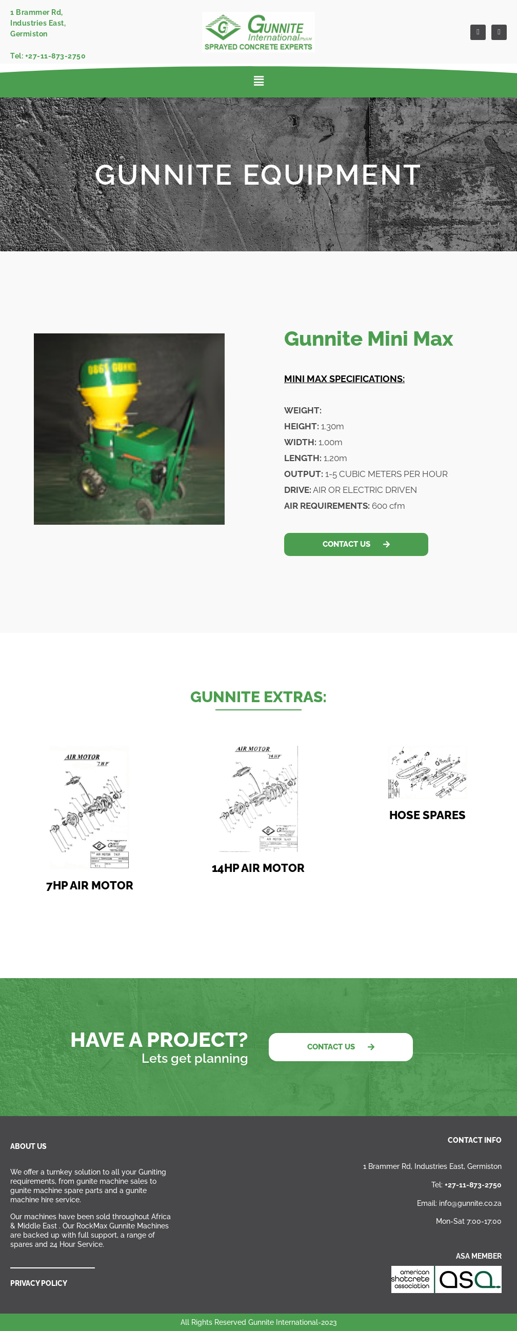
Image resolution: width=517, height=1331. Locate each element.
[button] (259, 81)
